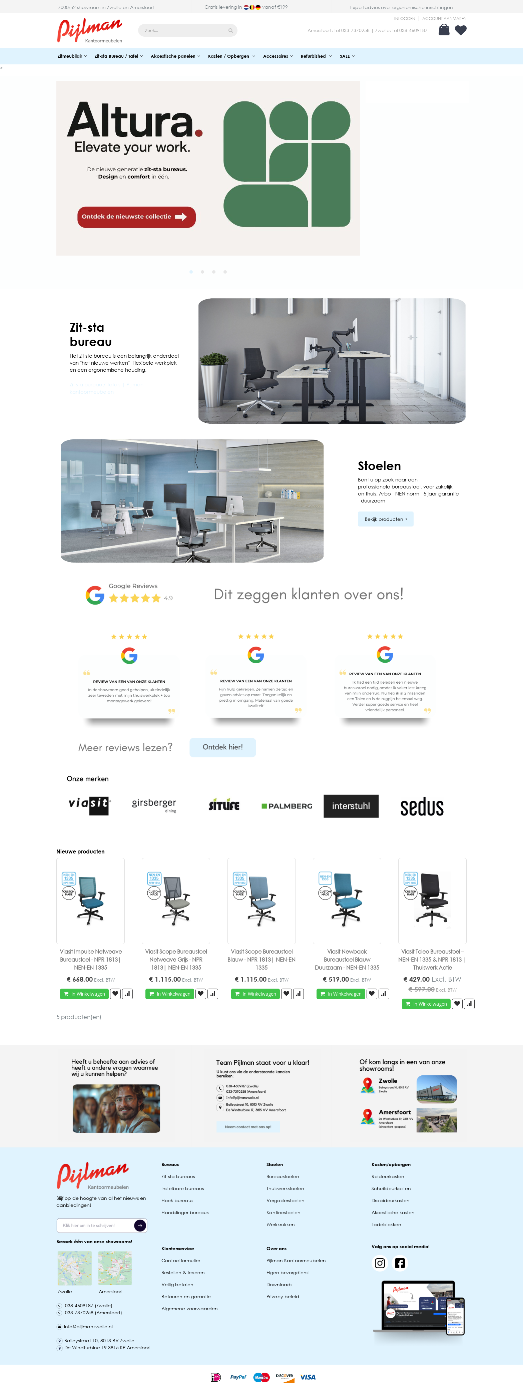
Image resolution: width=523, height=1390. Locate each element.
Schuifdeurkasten (391, 1188)
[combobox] (188, 30)
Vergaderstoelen (286, 1200)
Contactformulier (180, 1260)
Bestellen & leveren (183, 1272)
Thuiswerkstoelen (285, 1188)
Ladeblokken (386, 1224)
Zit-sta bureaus (178, 1176)
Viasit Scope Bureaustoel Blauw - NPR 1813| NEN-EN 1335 (261, 959)
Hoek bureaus (177, 1200)
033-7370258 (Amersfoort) (89, 1312)
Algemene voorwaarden (189, 1308)
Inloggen (404, 18)
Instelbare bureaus (182, 1188)
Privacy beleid (283, 1296)
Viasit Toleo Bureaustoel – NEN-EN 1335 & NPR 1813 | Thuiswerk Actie (432, 959)
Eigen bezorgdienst (288, 1272)
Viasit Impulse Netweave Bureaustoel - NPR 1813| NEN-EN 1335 (91, 959)
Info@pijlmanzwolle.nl (84, 1326)
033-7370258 (355, 30)
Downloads (279, 1284)
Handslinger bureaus (185, 1212)
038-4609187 (413, 30)
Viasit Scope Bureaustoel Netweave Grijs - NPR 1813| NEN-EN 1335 (176, 959)
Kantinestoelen (284, 1212)
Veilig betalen (177, 1284)
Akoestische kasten (393, 1212)
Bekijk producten (384, 519)
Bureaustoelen (283, 1176)
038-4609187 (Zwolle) (84, 1305)
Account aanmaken (444, 18)
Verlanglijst (461, 30)
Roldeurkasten (388, 1176)
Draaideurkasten (391, 1200)
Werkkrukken (281, 1224)
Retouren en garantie (186, 1296)
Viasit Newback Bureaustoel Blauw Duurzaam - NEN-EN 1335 (347, 959)
